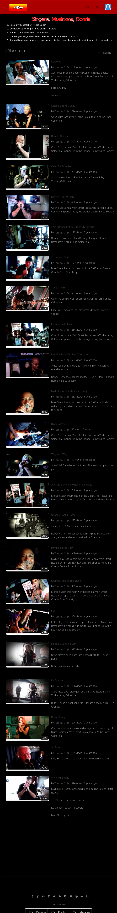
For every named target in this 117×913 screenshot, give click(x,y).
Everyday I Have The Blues (66, 580)
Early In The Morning (62, 196)
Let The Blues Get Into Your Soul (69, 354)
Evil (53, 611)
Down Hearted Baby (62, 547)
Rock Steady (58, 717)
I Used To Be (58, 287)
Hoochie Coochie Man (63, 643)
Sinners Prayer (59, 424)
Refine (104, 53)
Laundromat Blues (61, 324)
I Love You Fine (60, 257)
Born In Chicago (60, 136)
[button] (110, 7)
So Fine (55, 747)
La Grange (57, 680)
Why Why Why (59, 454)
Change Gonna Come (63, 515)
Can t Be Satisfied (61, 166)
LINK (75, 36)
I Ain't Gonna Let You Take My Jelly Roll (73, 227)
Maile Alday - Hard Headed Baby (69, 391)
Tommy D (59, 67)
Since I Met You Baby (63, 105)
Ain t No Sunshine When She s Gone (71, 484)
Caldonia (56, 61)
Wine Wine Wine (60, 777)
